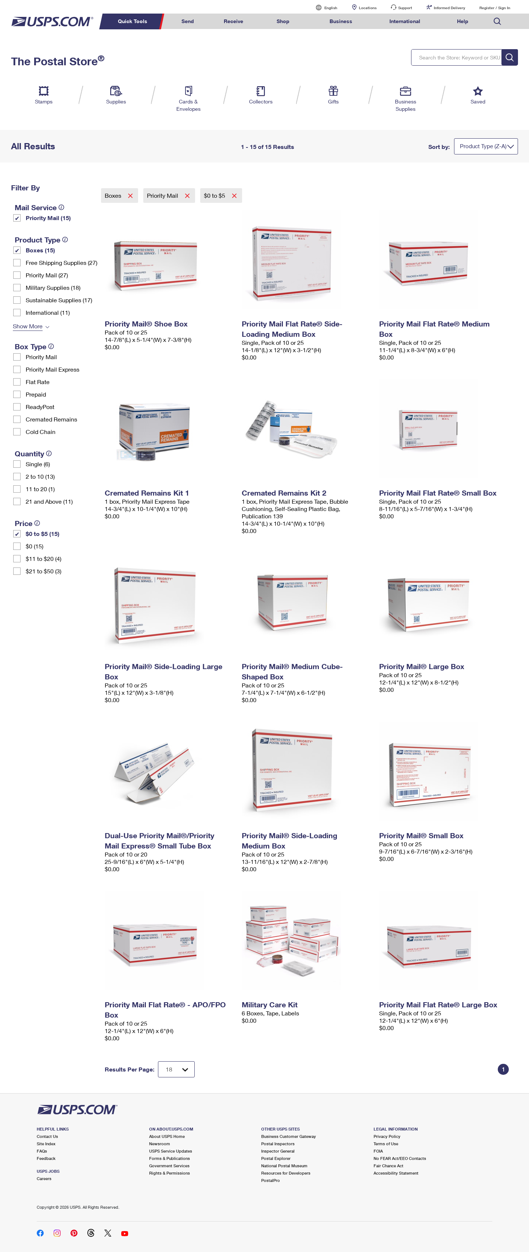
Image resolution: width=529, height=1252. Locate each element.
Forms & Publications (169, 1158)
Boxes (114, 195)
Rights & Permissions (169, 1173)
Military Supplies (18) (53, 287)
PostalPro (270, 1180)
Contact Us (47, 1136)
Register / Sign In (494, 8)
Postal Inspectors (278, 1143)
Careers (44, 1178)
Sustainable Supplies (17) (59, 299)
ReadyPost (40, 406)
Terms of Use (386, 1143)
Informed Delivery (449, 8)
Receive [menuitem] (233, 21)
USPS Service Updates (170, 1151)
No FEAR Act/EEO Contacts (400, 1158)
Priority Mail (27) (47, 274)
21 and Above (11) (49, 501)
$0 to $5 (215, 195)
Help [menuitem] (462, 21)
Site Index (46, 1143)
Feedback (46, 1158)
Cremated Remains (51, 419)
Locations (368, 8)
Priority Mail (41, 356)
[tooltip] (61, 207)
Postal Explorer (276, 1158)
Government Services (169, 1165)
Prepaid (36, 394)
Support (405, 8)
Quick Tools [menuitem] (132, 21)
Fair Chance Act (388, 1165)
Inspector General (278, 1151)
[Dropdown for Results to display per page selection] (176, 1069)
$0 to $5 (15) (43, 533)
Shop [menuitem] (283, 21)
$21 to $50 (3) (43, 570)
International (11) (48, 312)
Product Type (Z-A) (483, 146)
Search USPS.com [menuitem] (497, 21)
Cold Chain (40, 431)
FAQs (42, 1151)
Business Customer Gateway (288, 1136)
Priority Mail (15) (48, 217)
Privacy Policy (387, 1136)
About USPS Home (167, 1136)
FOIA (378, 1151)
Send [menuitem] (187, 21)
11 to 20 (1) (40, 488)
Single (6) (38, 463)
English (323, 7)
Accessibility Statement (396, 1173)
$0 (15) (34, 546)
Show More (28, 325)
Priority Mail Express (52, 369)
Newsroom (159, 1143)
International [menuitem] (404, 21)
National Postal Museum (284, 1165)
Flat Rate (38, 381)
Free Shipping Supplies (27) (61, 262)
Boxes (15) (40, 250)
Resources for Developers (285, 1173)
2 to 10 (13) (40, 476)
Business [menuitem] (341, 21)
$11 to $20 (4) (43, 558)
